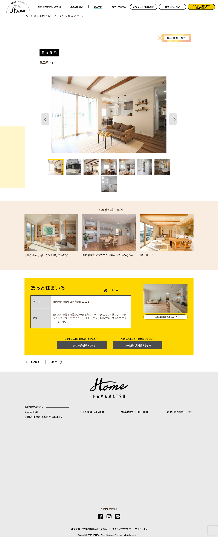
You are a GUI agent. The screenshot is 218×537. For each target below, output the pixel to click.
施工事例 (98, 7)
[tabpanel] (109, 114)
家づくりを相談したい (143, 7)
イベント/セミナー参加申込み (201, 7)
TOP (27, 15)
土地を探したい (172, 7)
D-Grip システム (131, 535)
